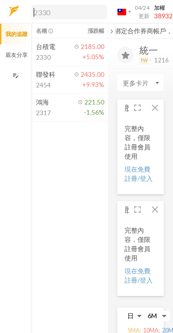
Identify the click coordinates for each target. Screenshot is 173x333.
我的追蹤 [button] (17, 34)
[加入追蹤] (125, 55)
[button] (67, 11)
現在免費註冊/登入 (139, 173)
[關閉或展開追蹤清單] (111, 31)
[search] (69, 12)
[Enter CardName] (140, 82)
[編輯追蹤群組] (15, 75)
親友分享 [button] (17, 54)
